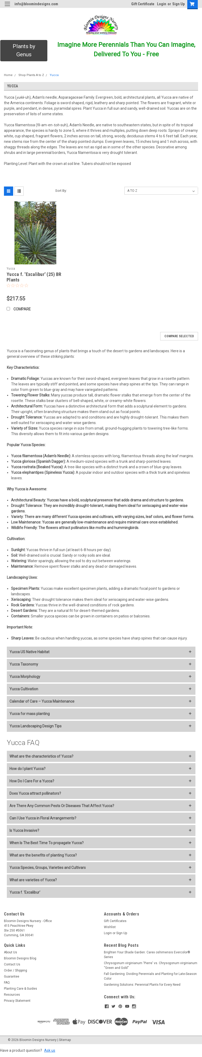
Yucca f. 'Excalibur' (24, 892)
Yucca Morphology (24, 677)
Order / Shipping (15, 970)
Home (8, 75)
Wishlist (110, 927)
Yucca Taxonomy (23, 664)
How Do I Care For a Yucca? (31, 781)
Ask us (49, 1050)
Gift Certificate (142, 4)
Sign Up (178, 4)
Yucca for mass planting (29, 714)
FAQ (7, 982)
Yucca (54, 75)
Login (161, 4)
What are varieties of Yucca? (33, 880)
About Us (10, 952)
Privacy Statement (17, 1001)
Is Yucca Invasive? (24, 830)
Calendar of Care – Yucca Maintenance (41, 701)
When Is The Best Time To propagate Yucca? (46, 843)
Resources (12, 994)
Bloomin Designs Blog (20, 958)
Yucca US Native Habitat (29, 652)
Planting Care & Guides (20, 988)
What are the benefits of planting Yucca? (43, 855)
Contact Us (12, 964)
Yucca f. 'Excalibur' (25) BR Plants (34, 277)
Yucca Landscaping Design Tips (35, 726)
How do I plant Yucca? (27, 769)
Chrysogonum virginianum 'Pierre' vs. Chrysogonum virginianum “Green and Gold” (150, 965)
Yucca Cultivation (23, 689)
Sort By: (61, 191)
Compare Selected (179, 336)
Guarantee (11, 976)
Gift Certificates (115, 921)
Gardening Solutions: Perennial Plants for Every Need (142, 984)
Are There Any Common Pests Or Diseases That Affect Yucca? (61, 806)
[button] (23, 50)
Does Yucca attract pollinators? (35, 793)
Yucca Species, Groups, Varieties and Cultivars (47, 867)
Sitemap (65, 1040)
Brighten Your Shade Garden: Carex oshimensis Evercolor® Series (147, 954)
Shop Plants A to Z (31, 75)
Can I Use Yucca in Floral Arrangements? (42, 818)
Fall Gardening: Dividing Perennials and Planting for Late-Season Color (150, 976)
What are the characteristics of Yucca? (41, 756)
